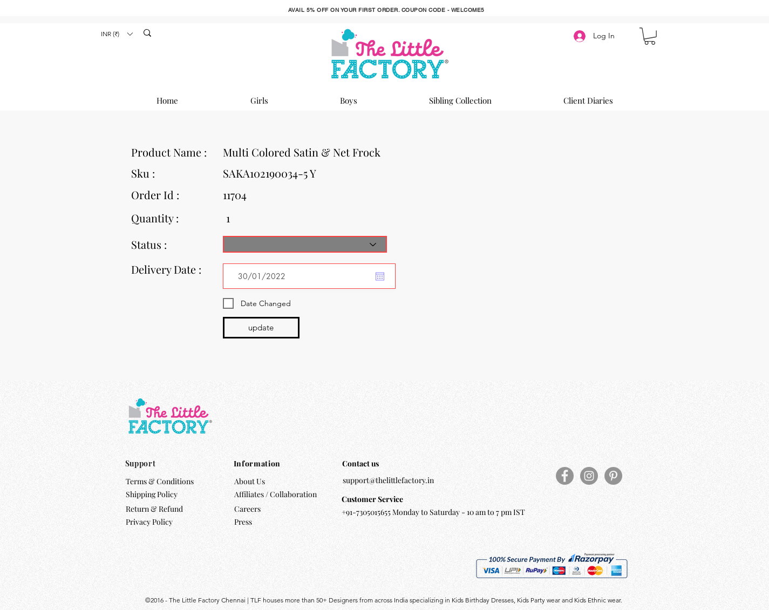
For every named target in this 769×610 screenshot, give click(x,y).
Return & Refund (155, 509)
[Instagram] (589, 476)
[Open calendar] (380, 276)
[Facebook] (565, 476)
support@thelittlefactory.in (388, 480)
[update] (261, 327)
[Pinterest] (613, 476)
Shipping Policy (152, 494)
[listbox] (116, 34)
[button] (116, 34)
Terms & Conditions (160, 481)
